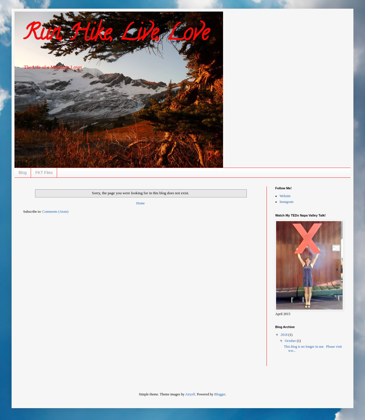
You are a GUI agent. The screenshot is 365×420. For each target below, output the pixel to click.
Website (285, 196)
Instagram (286, 202)
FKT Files (44, 172)
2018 (285, 335)
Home (140, 203)
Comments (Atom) (55, 212)
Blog (23, 172)
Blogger (219, 394)
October (291, 341)
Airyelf (190, 394)
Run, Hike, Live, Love (116, 35)
